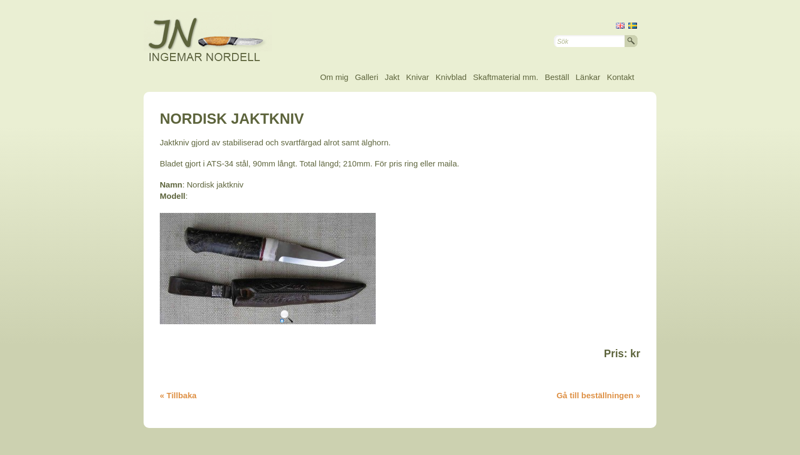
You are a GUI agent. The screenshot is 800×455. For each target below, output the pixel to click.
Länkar (587, 77)
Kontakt (620, 77)
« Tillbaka (178, 395)
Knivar (417, 77)
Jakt (392, 77)
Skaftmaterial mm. (505, 77)
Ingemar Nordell (216, 38)
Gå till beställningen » (598, 395)
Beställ (557, 77)
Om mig (334, 77)
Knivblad (451, 77)
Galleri (366, 77)
